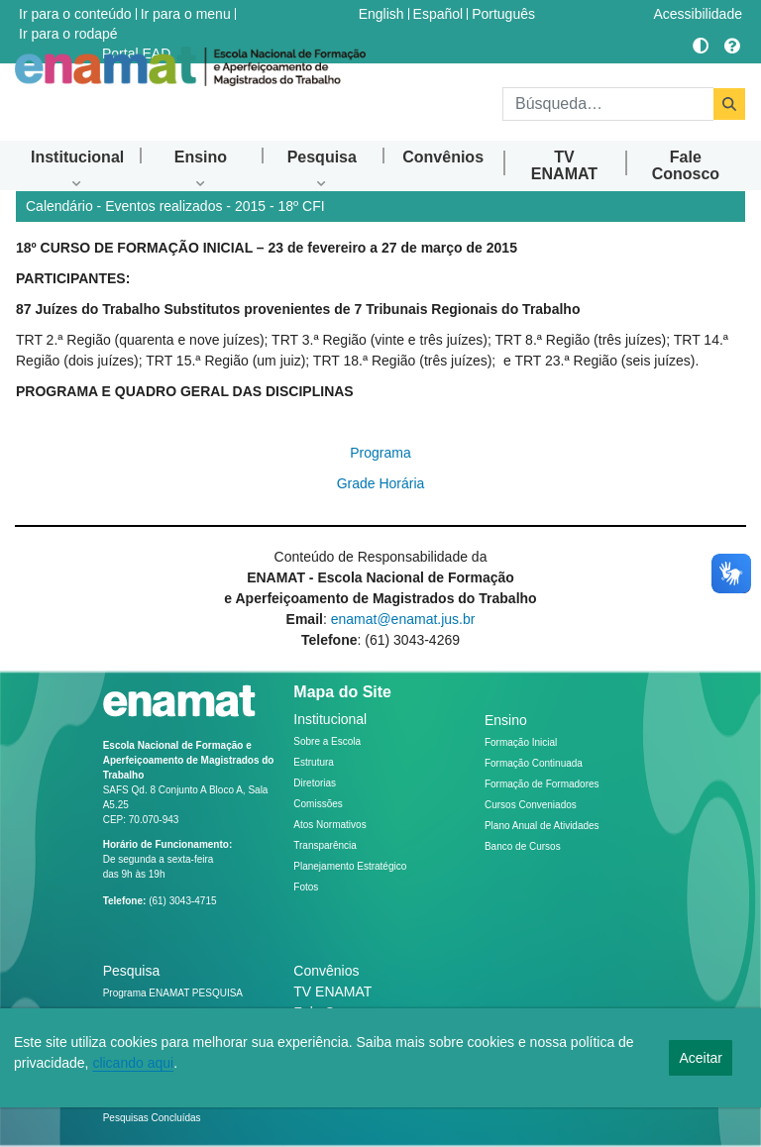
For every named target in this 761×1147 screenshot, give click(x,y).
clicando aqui (132, 1063)
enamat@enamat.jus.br (403, 619)
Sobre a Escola (327, 741)
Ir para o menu (186, 14)
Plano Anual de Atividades (542, 825)
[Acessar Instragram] (605, 45)
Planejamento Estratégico (349, 866)
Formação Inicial (521, 742)
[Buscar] (607, 104)
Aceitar (700, 1058)
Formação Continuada (534, 763)
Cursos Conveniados (531, 804)
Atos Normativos (329, 824)
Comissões (317, 803)
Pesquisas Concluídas (152, 1117)
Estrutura (313, 762)
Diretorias (314, 783)
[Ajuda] (732, 45)
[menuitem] (77, 157)
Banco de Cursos (523, 846)
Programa (380, 453)
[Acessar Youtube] (637, 45)
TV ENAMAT (332, 991)
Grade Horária (381, 483)
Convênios (326, 971)
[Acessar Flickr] (669, 45)
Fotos (305, 887)
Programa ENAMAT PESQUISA (173, 993)
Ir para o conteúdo (75, 14)
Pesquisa (132, 971)
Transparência (325, 845)
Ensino (506, 720)
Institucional (330, 719)
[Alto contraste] (700, 45)
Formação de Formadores (542, 784)
